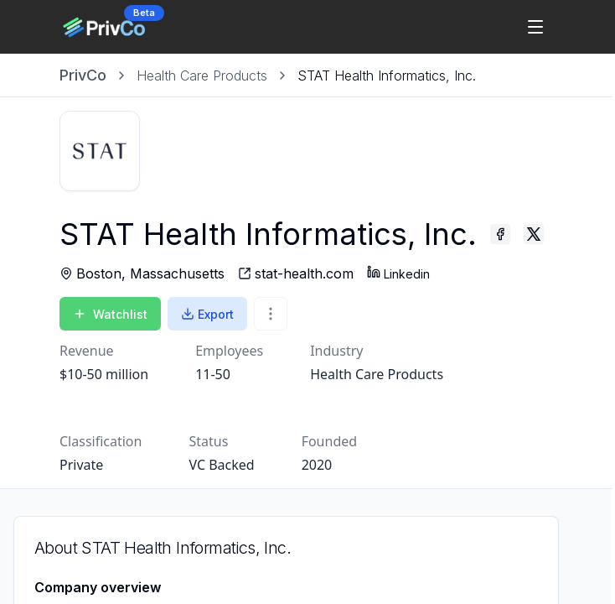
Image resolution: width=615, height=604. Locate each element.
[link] (386, 75)
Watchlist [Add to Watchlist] (110, 314)
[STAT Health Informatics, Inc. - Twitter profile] (534, 234)
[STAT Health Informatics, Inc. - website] (296, 273)
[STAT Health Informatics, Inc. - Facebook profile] (500, 234)
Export (207, 314)
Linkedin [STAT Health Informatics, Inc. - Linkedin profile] (398, 273)
